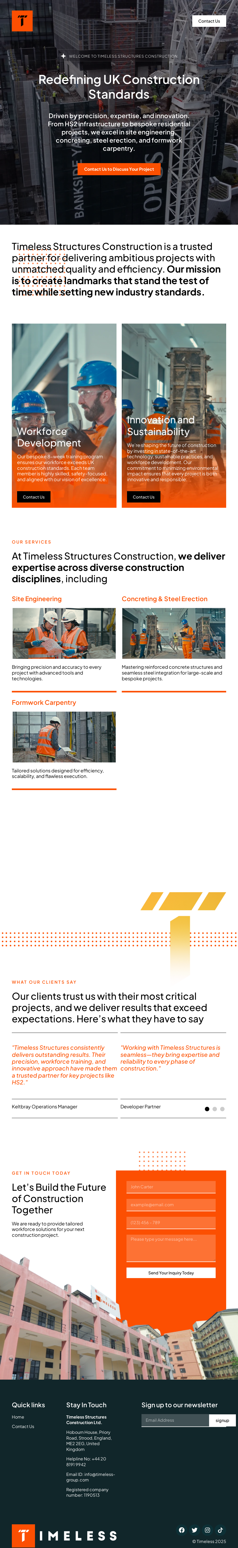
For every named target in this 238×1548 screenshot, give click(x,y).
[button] (207, 1109)
